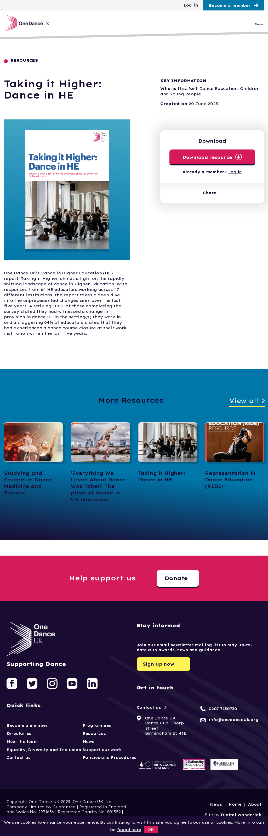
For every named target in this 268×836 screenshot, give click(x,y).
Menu (259, 25)
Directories (19, 733)
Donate (176, 578)
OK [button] (151, 829)
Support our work (102, 749)
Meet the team (22, 741)
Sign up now (158, 664)
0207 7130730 (223, 708)
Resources (94, 733)
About (254, 804)
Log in (191, 5)
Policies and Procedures (109, 757)
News (88, 741)
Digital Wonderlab (241, 814)
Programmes (97, 725)
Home (235, 804)
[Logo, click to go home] (30, 24)
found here (129, 829)
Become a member (229, 5)
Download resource (207, 157)
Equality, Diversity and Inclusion (44, 749)
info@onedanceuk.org (233, 719)
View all (243, 401)
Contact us (18, 757)
